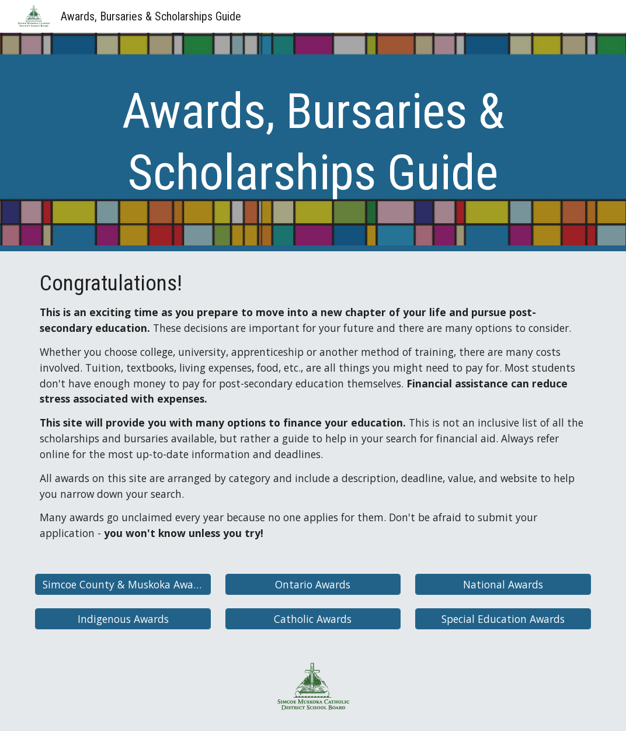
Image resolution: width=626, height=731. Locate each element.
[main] (313, 142)
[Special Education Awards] (503, 618)
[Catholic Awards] (313, 618)
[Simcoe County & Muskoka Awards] (123, 584)
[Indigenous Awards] (123, 618)
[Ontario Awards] (313, 584)
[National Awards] (503, 584)
